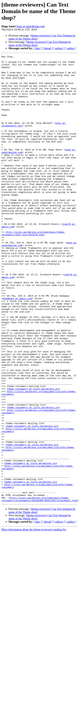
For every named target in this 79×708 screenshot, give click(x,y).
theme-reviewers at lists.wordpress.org (33, 449)
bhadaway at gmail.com (17, 344)
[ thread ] (47, 48)
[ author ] (71, 48)
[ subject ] (59, 48)
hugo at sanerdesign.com (31, 26)
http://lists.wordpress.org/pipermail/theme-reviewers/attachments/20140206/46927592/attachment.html (39, 581)
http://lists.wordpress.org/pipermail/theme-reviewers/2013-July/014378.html (33, 266)
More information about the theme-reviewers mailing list (33, 612)
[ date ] (38, 48)
